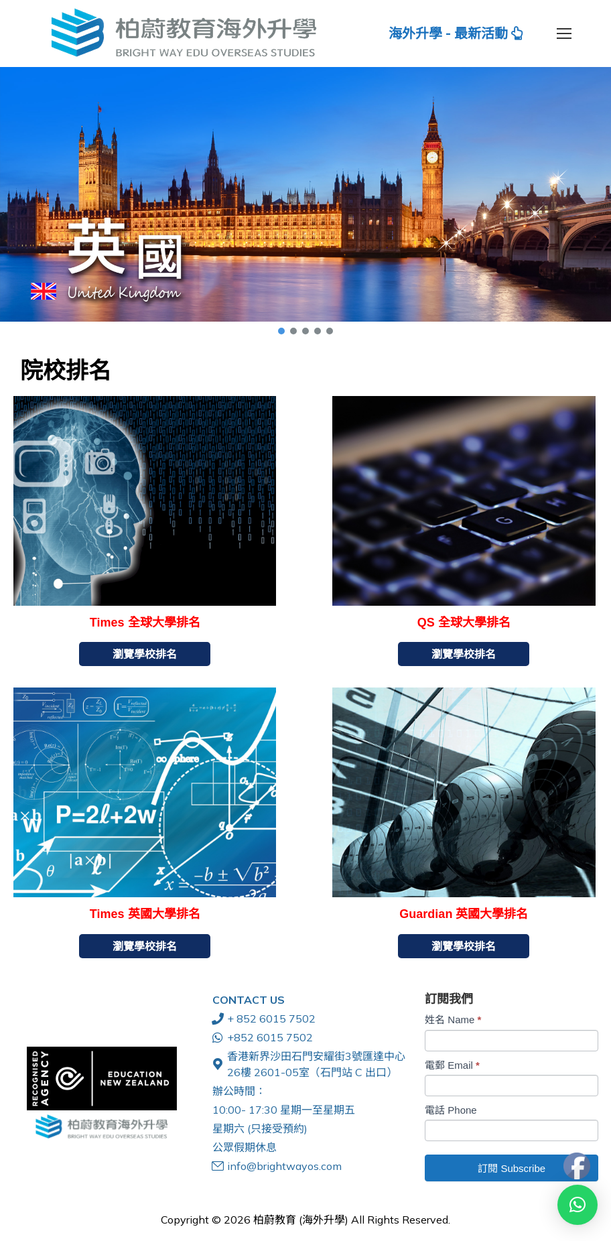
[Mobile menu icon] (564, 33)
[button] (305, 194)
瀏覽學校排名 (145, 654)
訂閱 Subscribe (511, 1168)
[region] (305, 202)
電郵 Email (452, 1065)
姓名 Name (453, 1019)
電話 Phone (451, 1110)
